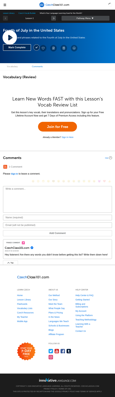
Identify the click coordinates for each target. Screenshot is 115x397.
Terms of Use (65, 389)
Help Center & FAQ (84, 295)
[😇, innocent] (84, 181)
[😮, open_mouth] (94, 181)
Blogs (51, 330)
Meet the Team (55, 304)
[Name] (57, 217)
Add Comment (57, 233)
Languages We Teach (59, 321)
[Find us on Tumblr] (68, 351)
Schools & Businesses (59, 325)
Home (20, 295)
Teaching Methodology (85, 319)
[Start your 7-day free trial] (26, 351)
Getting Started (82, 299)
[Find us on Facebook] (62, 351)
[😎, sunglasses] (53, 181)
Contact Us (80, 331)
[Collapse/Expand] (57, 158)
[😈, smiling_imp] (99, 181)
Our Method (54, 295)
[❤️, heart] (104, 181)
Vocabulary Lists (24, 308)
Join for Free (57, 127)
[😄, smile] (33, 181)
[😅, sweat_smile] (68, 181)
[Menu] (5, 5)
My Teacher (22, 317)
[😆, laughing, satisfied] (63, 181)
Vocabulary (12, 66)
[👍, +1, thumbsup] (109, 181)
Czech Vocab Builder (27, 13)
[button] (110, 5)
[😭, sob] (78, 181)
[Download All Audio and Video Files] (74, 48)
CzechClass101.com (90, 386)
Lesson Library (9, 13)
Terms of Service (88, 391)
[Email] (57, 225)
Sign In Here (67, 137)
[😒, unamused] (48, 181)
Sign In (14, 174)
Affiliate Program (56, 334)
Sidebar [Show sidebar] (85, 18)
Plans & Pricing (56, 312)
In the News (54, 317)
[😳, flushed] (38, 181)
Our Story (53, 299)
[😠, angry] (58, 181)
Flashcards (22, 304)
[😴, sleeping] (89, 181)
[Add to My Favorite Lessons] (43, 48)
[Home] (55, 7)
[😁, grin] (43, 181)
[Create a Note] (53, 48)
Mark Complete (17, 47)
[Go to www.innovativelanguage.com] (57, 380)
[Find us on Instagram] (51, 357)
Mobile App (22, 321)
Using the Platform (84, 315)
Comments (37, 66)
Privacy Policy (50, 389)
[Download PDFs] (63, 48)
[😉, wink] (73, 181)
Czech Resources (25, 312)
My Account (80, 311)
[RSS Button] (5, 167)
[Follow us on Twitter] (51, 351)
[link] (53, 18)
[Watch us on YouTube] (57, 351)
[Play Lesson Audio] (10, 37)
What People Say (57, 308)
